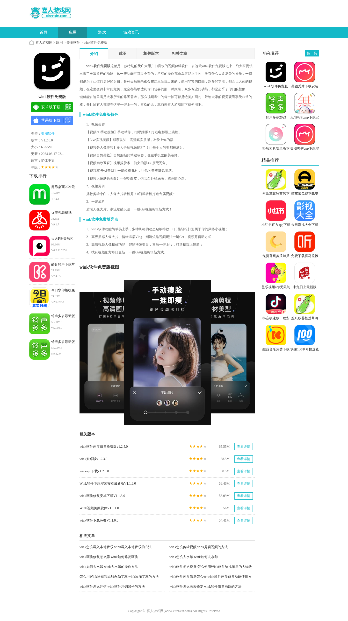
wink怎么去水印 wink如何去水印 (193, 557)
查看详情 (243, 446)
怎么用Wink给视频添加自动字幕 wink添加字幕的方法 (119, 577)
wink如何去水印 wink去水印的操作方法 (109, 567)
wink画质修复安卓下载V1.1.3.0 (102, 496)
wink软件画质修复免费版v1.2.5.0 (104, 446)
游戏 (102, 32)
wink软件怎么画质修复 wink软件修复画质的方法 (205, 586)
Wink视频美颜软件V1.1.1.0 (99, 508)
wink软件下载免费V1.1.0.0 (99, 520)
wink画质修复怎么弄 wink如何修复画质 (109, 557)
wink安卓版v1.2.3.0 (94, 459)
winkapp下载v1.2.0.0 (94, 471)
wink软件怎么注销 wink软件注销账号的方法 (112, 586)
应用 (73, 32)
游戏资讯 (131, 32)
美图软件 (73, 42)
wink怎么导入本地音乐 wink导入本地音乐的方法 (116, 547)
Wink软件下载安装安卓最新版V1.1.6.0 (108, 483)
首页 (43, 32)
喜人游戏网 (44, 42)
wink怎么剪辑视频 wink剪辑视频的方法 (198, 547)
